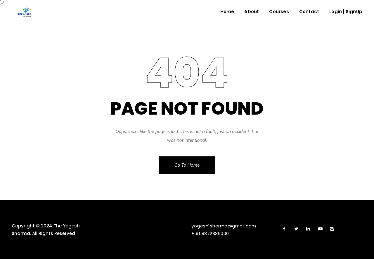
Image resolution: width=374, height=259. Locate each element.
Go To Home (187, 165)
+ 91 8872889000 (210, 233)
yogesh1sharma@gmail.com (223, 226)
